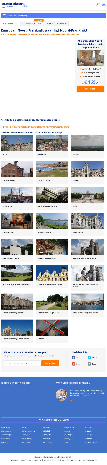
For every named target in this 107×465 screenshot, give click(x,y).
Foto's (41, 338)
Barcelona (6, 427)
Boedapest (6, 431)
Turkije (89, 435)
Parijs (67, 431)
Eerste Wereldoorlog (47, 206)
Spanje (89, 431)
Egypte (5, 442)
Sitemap (70, 460)
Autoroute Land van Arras (50, 284)
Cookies (56, 460)
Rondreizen (62, 23)
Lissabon (26, 442)
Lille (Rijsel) (27, 438)
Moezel (47, 438)
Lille (75, 206)
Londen (47, 427)
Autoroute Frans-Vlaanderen (16, 284)
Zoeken (98, 4)
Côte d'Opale (44, 180)
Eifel (24, 427)
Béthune (42, 154)
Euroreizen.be (14, 5)
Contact (78, 460)
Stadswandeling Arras (13, 312)
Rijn (66, 442)
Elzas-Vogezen (29, 431)
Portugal (68, 435)
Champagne (7, 435)
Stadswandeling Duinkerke (85, 312)
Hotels (49, 23)
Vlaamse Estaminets (47, 258)
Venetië (89, 438)
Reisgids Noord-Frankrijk (84, 258)
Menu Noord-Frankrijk (17, 16)
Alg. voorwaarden (35, 460)
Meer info (90, 88)
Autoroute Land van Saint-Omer (85, 285)
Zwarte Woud (91, 442)
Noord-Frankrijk (10, 23)
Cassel (76, 154)
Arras (5, 154)
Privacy (23, 460)
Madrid (47, 431)
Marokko (47, 435)
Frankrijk (26, 435)
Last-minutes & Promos (32, 23)
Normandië (69, 427)
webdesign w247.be (90, 460)
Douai (75, 180)
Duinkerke (7, 206)
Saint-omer (78, 232)
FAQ (63, 460)
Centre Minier (9, 180)
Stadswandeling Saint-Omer (16, 338)
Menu (104, 4)
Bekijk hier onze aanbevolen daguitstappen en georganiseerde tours (36, 126)
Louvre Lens (8, 232)
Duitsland (6, 438)
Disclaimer (47, 460)
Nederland (48, 442)
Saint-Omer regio (11, 258)
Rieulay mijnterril (46, 232)
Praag (67, 438)
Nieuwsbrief (15, 460)
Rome (88, 427)
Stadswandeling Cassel (48, 312)
